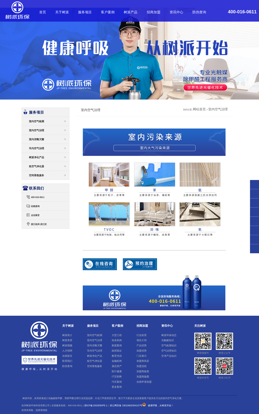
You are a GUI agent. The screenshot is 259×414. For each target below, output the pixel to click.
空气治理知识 (168, 350)
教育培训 (117, 355)
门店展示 (142, 355)
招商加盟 (153, 12)
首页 (42, 12)
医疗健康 (117, 371)
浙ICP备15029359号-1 (95, 405)
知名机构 (117, 340)
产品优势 (142, 345)
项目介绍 (142, 340)
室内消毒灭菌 (47, 139)
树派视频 (67, 345)
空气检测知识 (168, 345)
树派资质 (67, 340)
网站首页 (199, 109)
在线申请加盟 (144, 381)
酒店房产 (117, 366)
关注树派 (200, 325)
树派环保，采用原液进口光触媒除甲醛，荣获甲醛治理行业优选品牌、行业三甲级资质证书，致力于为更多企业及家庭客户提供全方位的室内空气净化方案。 (103, 398)
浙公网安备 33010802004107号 (127, 405)
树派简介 (67, 335)
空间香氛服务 (47, 175)
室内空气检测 (47, 121)
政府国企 (117, 350)
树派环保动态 (168, 335)
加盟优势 (142, 350)
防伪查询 (199, 12)
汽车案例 (117, 381)
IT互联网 (117, 376)
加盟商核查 (143, 371)
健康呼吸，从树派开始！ (161, 405)
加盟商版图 (143, 376)
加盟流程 (142, 366)
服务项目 (85, 12)
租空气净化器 (47, 166)
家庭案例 (117, 345)
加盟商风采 (143, 360)
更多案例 (117, 386)
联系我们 (67, 360)
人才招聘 (67, 350)
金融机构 (117, 360)
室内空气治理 (218, 109)
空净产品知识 (168, 355)
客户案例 (108, 12)
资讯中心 (176, 12)
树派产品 (130, 12)
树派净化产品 (47, 157)
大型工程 (117, 335)
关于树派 (62, 12)
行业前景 (142, 335)
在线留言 (67, 355)
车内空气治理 (47, 148)
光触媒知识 (167, 340)
